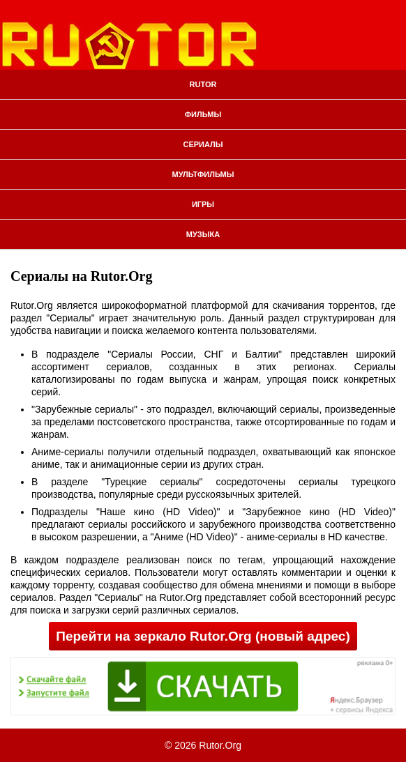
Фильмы (203, 114)
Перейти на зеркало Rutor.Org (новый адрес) (202, 636)
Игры (203, 204)
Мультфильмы (203, 174)
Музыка (203, 234)
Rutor (203, 84)
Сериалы (203, 144)
